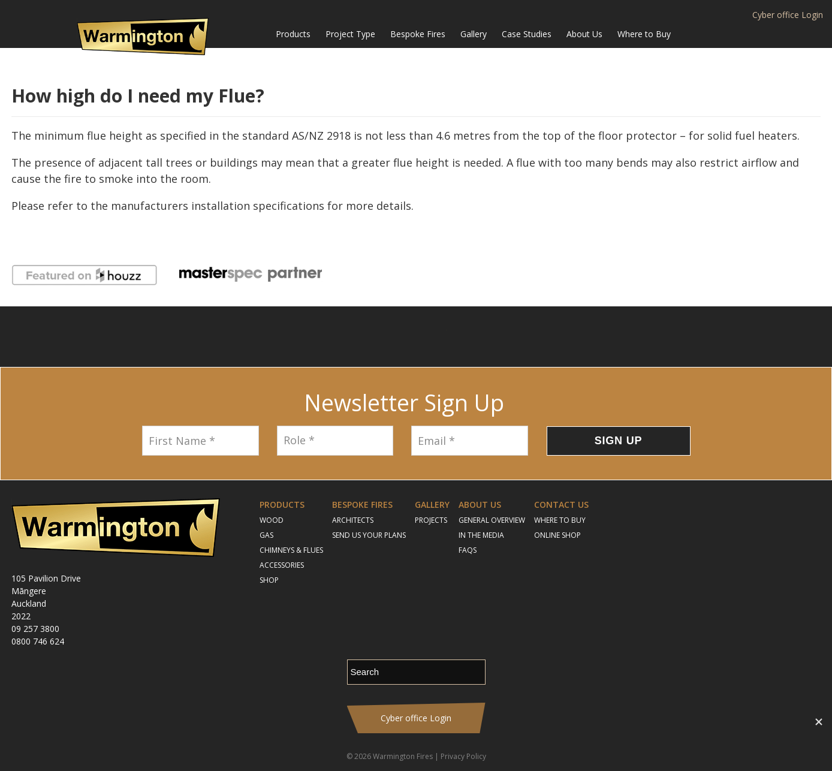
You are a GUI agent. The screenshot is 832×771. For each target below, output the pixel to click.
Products (293, 34)
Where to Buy (644, 34)
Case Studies (526, 34)
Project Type (350, 34)
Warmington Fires (403, 756)
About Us (584, 34)
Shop (269, 580)
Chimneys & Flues (291, 550)
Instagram (398, 336)
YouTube (431, 337)
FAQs (468, 550)
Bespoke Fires (417, 34)
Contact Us (561, 504)
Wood (272, 520)
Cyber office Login (787, 15)
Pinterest (465, 336)
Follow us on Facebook (368, 336)
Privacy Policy (463, 756)
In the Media (481, 535)
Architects (352, 520)
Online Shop (557, 535)
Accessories (282, 565)
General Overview (492, 520)
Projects (431, 520)
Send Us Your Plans (369, 535)
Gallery (473, 34)
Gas (266, 535)
